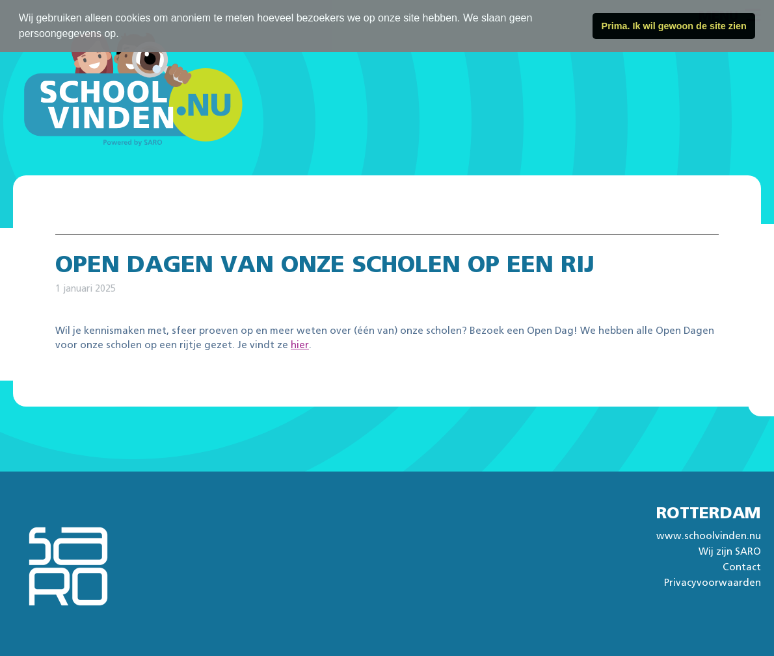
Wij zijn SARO (730, 552)
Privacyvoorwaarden (712, 583)
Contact (742, 567)
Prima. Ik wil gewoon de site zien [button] (674, 26)
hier (300, 345)
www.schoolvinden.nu (708, 536)
